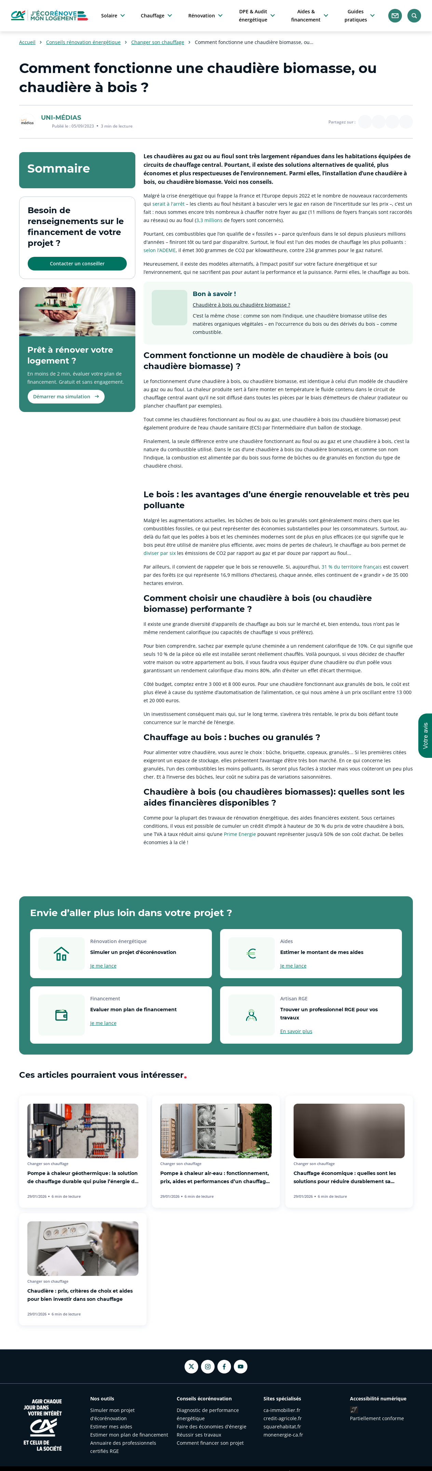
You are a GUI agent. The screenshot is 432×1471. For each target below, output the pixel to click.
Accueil (27, 42)
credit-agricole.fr (283, 1418)
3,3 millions (209, 220)
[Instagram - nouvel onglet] (208, 1366)
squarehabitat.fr (282, 1426)
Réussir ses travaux (199, 1434)
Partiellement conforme (377, 1418)
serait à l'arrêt (168, 204)
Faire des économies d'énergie (211, 1426)
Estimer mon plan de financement (129, 1434)
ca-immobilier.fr (282, 1410)
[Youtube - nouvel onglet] (240, 1367)
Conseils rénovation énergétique (83, 42)
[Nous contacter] (395, 16)
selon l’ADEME (160, 250)
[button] (425, 736)
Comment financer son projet (210, 1443)
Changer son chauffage (157, 42)
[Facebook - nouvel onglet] (224, 1367)
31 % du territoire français (352, 566)
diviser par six (160, 553)
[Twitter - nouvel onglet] (191, 1366)
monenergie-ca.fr (283, 1434)
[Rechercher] (414, 16)
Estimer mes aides (111, 1426)
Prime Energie (240, 834)
